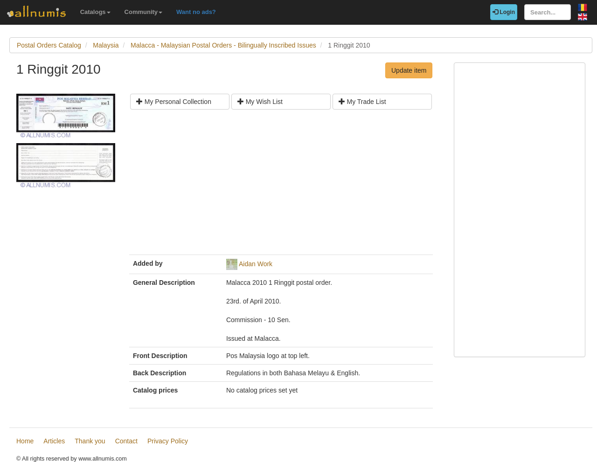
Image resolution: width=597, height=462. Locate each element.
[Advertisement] (281, 185)
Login (504, 12)
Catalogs (95, 11)
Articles (54, 441)
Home (25, 441)
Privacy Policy (167, 441)
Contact (126, 441)
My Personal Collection (173, 101)
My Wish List (260, 101)
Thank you (90, 441)
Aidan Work (255, 264)
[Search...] (547, 12)
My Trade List (362, 101)
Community (144, 11)
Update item (408, 70)
